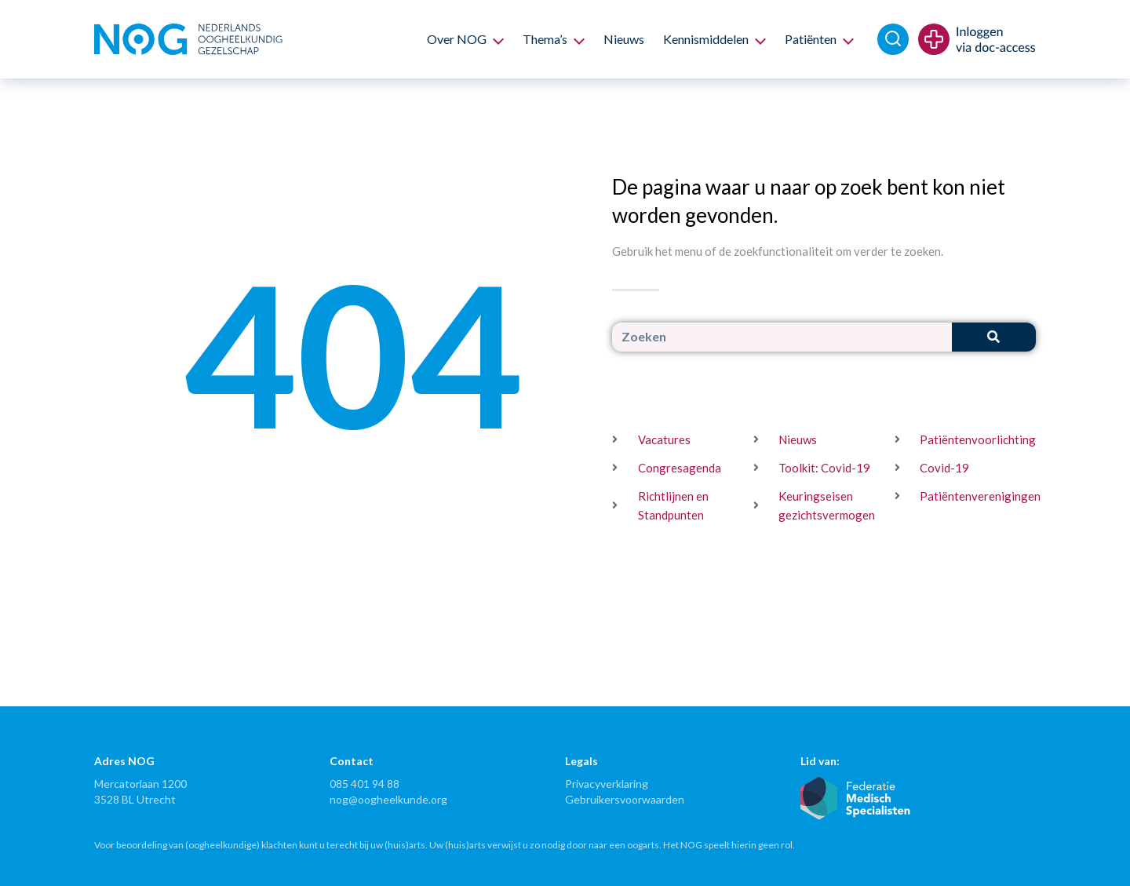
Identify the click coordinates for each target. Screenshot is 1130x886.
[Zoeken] (994, 337)
